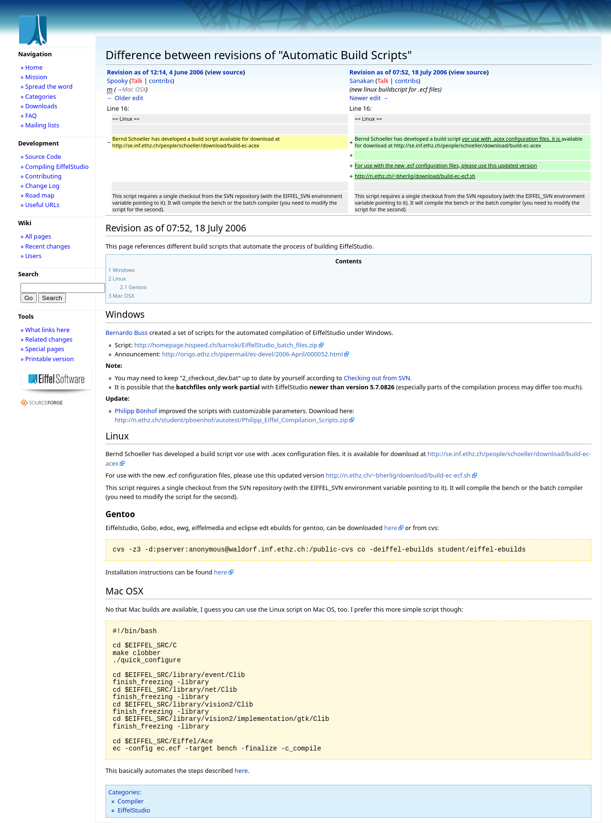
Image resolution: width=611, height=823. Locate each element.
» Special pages (42, 348)
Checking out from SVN (377, 378)
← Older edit (125, 98)
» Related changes (47, 339)
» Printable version (47, 358)
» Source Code (41, 156)
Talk (136, 80)
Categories (123, 792)
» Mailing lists (40, 125)
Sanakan (361, 80)
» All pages (36, 236)
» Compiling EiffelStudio (55, 166)
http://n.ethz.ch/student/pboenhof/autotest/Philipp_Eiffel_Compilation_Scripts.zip (231, 420)
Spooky (117, 80)
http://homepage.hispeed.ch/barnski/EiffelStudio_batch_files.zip (225, 345)
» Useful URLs (40, 204)
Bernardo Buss (126, 332)
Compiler (130, 801)
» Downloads (39, 106)
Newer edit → (369, 98)
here (390, 527)
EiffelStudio (133, 810)
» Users (31, 255)
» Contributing (41, 176)
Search (28, 274)
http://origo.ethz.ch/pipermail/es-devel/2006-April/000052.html (252, 354)
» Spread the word (47, 86)
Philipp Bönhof (136, 410)
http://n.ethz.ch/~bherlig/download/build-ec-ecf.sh (398, 475)
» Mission (34, 77)
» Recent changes (46, 246)
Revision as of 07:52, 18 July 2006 (398, 72)
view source (225, 72)
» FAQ (29, 115)
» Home (31, 67)
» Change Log (40, 185)
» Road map (37, 195)
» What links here (45, 329)
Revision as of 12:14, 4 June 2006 (155, 72)
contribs (160, 80)
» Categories (38, 96)
